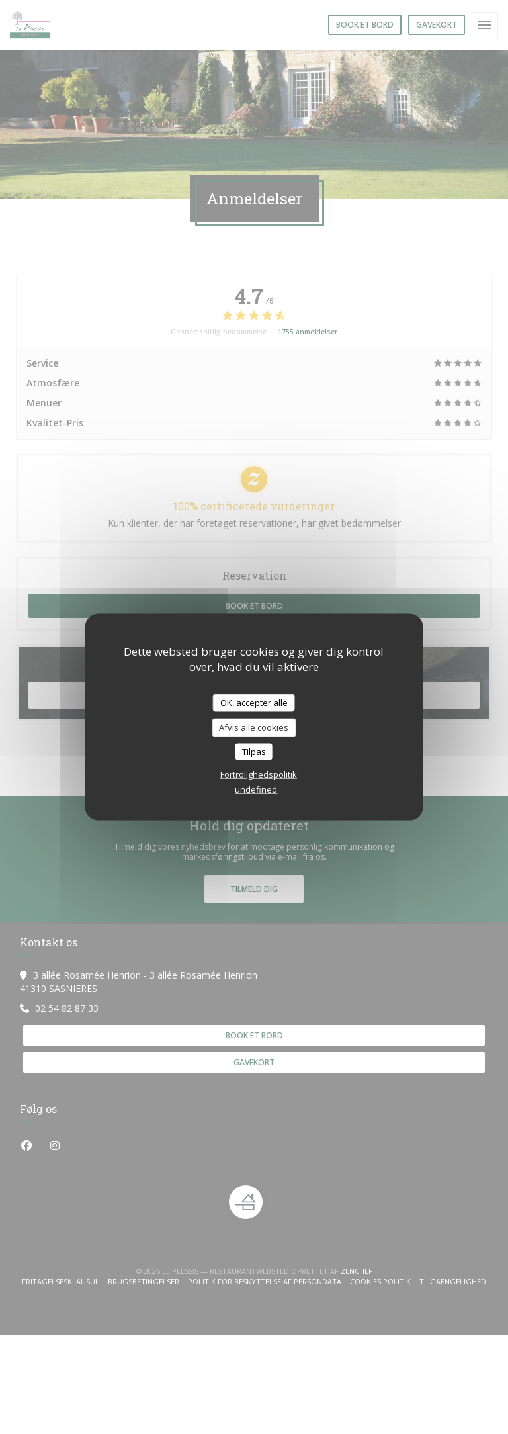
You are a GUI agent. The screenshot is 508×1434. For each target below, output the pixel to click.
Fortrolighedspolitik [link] (258, 774)
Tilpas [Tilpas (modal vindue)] (254, 751)
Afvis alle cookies (253, 727)
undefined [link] (256, 789)
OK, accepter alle (254, 702)
